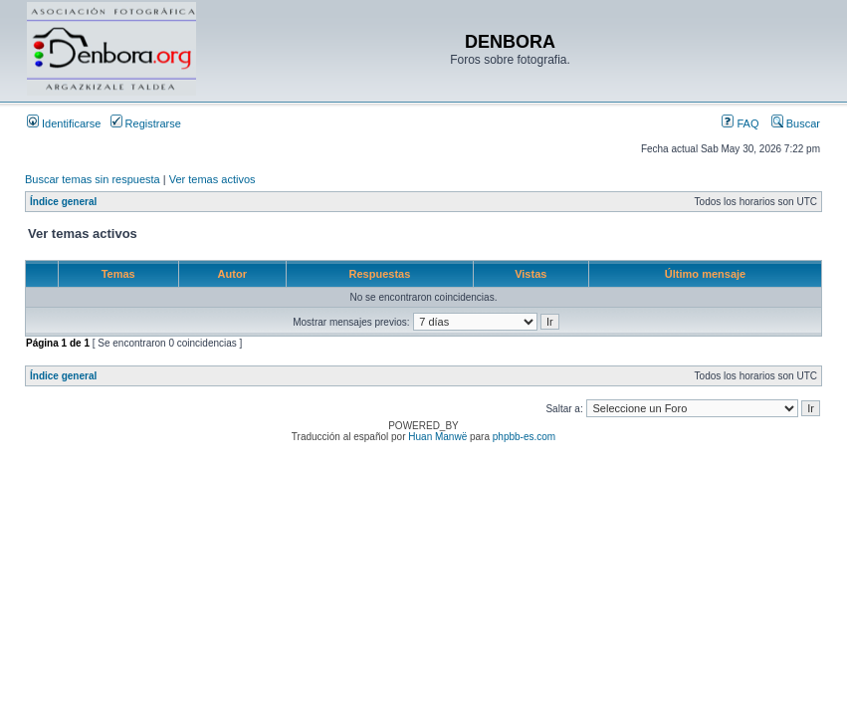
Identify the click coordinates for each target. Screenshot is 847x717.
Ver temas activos (212, 179)
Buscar (795, 123)
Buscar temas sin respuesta (92, 179)
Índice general (63, 201)
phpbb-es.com (524, 436)
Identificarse (64, 123)
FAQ (740, 123)
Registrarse (145, 123)
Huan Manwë (437, 436)
